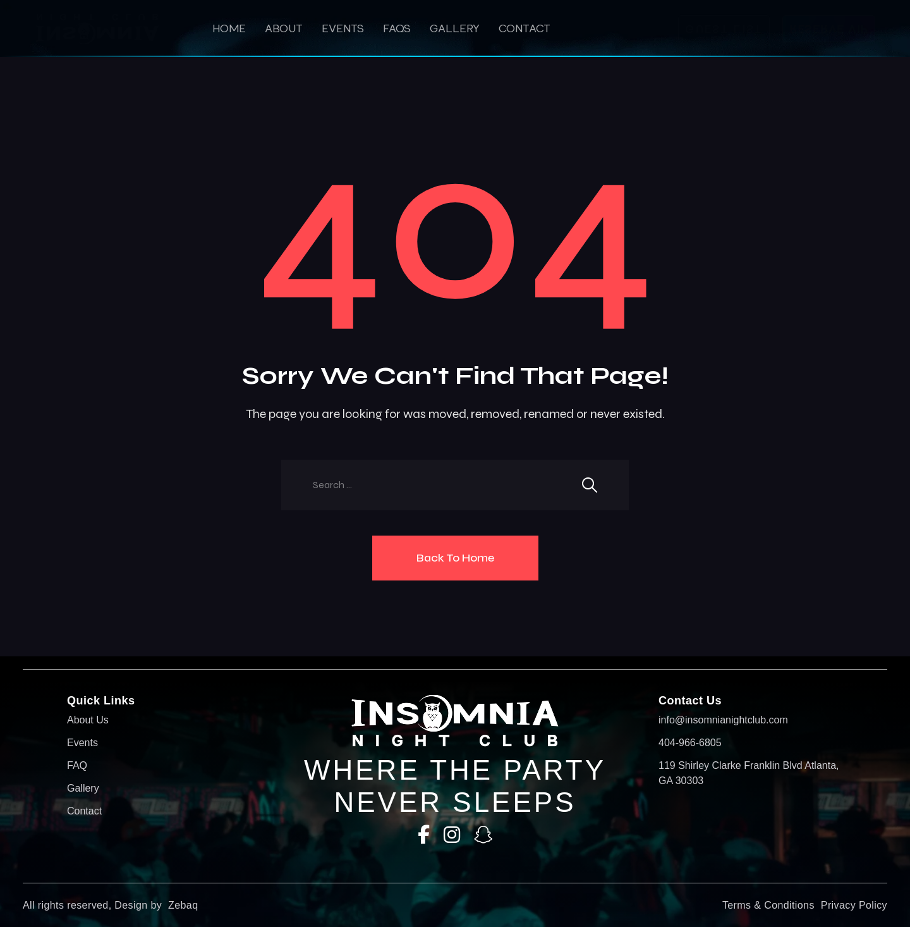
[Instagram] (452, 835)
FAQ (77, 765)
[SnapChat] (483, 835)
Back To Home (455, 558)
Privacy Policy (854, 905)
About (284, 28)
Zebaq (183, 905)
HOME (229, 28)
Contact (524, 28)
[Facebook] (424, 835)
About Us (88, 720)
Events (343, 28)
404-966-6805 (690, 742)
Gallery (455, 28)
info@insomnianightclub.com (723, 720)
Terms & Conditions (768, 905)
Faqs (397, 28)
